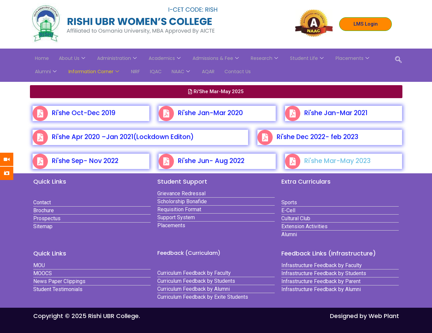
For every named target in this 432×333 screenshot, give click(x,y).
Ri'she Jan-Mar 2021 (335, 112)
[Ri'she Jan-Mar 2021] (292, 113)
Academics (165, 58)
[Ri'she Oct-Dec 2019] (40, 113)
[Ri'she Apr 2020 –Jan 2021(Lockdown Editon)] (40, 137)
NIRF (135, 71)
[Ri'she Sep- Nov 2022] (40, 161)
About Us (72, 58)
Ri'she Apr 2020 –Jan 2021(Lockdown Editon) (123, 136)
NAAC (181, 71)
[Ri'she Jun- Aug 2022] (166, 161)
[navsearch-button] (398, 60)
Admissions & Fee (216, 58)
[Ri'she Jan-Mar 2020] (166, 113)
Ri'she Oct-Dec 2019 (83, 112)
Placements (352, 58)
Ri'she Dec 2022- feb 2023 (317, 136)
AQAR (208, 71)
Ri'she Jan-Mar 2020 (210, 112)
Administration (117, 58)
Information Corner (94, 71)
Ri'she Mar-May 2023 (337, 160)
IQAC (156, 71)
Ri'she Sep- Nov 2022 (85, 160)
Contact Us (237, 71)
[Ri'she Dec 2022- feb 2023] (265, 137)
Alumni (46, 71)
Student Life (307, 58)
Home (42, 58)
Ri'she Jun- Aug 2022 (211, 160)
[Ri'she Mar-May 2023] (292, 161)
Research (264, 58)
